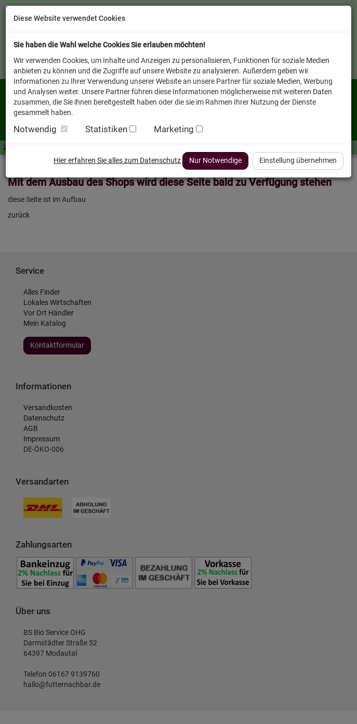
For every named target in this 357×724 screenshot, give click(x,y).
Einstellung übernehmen (298, 160)
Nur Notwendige (215, 160)
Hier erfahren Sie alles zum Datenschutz (117, 160)
